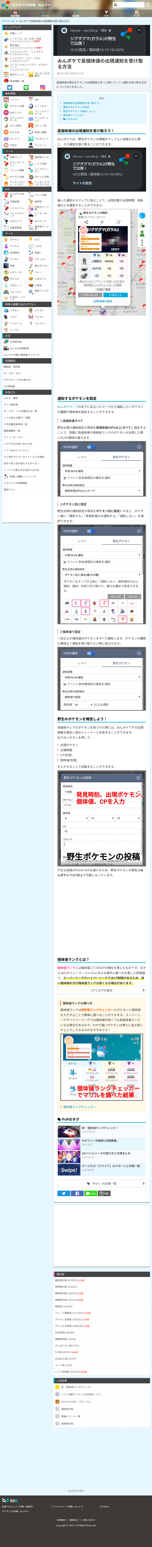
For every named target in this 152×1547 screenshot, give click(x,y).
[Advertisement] (101, 355)
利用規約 (61, 1519)
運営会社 (73, 1519)
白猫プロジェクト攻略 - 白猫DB (17, 1506)
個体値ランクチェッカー (79, 1107)
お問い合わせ (88, 1519)
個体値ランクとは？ (74, 115)
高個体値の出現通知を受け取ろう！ (82, 103)
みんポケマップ (67, 407)
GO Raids (104, 1506)
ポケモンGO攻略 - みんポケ (31, 4)
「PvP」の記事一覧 (102, 1183)
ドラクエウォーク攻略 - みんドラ (67, 1506)
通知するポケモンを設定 (76, 107)
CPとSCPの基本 (102, 990)
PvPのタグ (70, 119)
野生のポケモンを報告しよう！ (79, 111)
